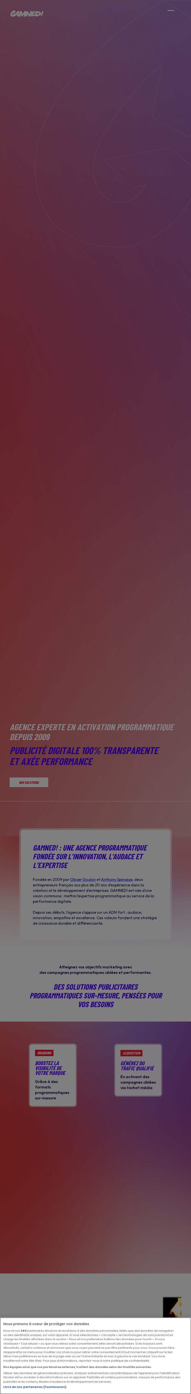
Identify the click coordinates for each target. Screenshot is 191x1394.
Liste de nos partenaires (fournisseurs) (34, 1387)
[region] (95, 1355)
